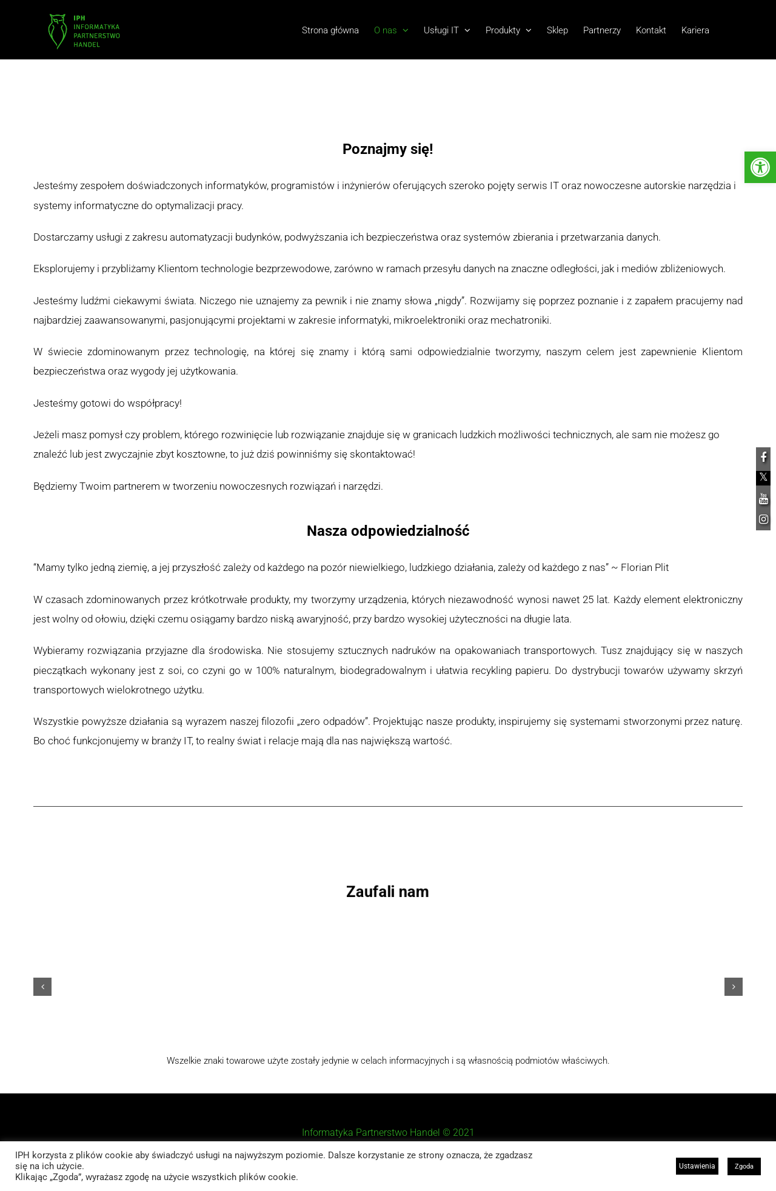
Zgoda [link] (744, 1166)
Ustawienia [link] (697, 1166)
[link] (760, 167)
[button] (42, 987)
